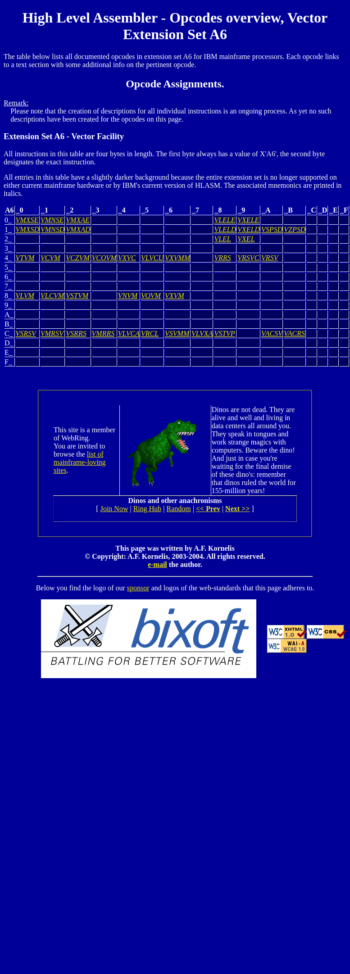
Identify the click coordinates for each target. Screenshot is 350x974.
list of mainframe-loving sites (80, 462)
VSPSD (271, 229)
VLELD (225, 229)
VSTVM (77, 295)
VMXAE (77, 220)
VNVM (128, 295)
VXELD (248, 229)
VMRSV (52, 333)
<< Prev (208, 508)
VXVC (127, 258)
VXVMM (177, 258)
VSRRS (76, 333)
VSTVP (224, 333)
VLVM (25, 295)
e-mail (157, 564)
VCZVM (77, 258)
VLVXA (202, 333)
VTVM (25, 258)
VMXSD (27, 229)
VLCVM (52, 295)
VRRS (222, 258)
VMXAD (78, 229)
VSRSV (26, 333)
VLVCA (129, 333)
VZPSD (294, 229)
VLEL (222, 239)
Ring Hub (147, 508)
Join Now (114, 508)
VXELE (248, 220)
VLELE (224, 220)
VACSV (271, 333)
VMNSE (52, 220)
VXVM (174, 295)
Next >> (237, 508)
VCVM (50, 258)
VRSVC (248, 258)
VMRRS (103, 333)
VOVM (151, 295)
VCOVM (104, 258)
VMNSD (52, 229)
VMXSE (27, 220)
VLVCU (152, 258)
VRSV (269, 258)
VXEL (246, 239)
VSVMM (177, 333)
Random (179, 508)
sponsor (138, 588)
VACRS (294, 333)
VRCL (150, 333)
